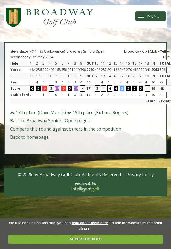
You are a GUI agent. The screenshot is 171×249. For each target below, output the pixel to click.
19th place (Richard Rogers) (98, 112)
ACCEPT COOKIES (85, 239)
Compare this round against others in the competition (65, 129)
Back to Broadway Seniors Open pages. (50, 121)
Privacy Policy (140, 175)
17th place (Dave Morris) (38, 112)
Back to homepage (29, 137)
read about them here (90, 223)
